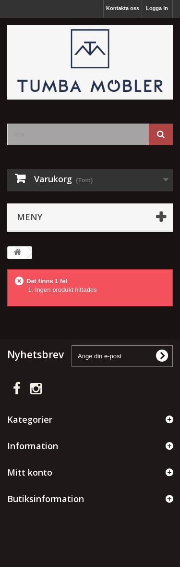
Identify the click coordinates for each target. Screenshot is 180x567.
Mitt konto (29, 472)
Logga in (157, 8)
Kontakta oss (122, 8)
